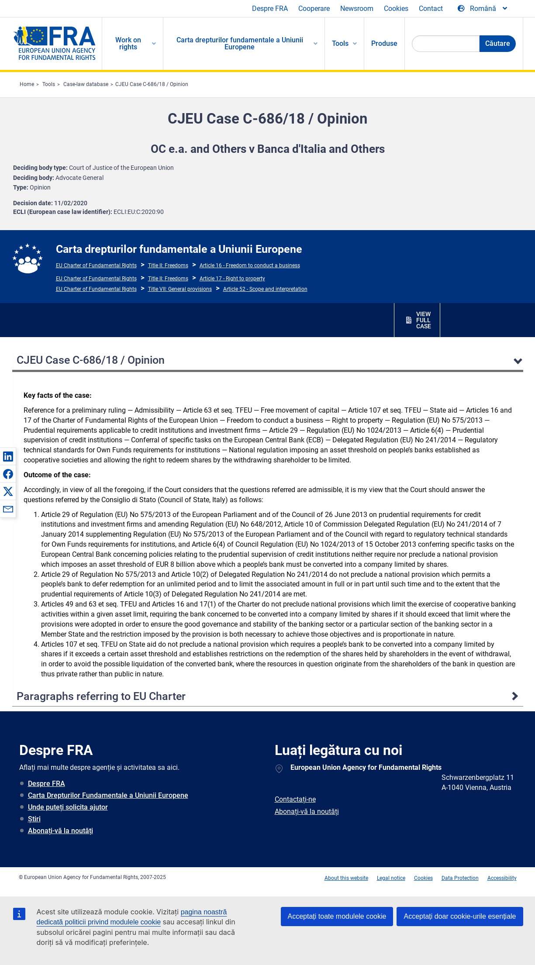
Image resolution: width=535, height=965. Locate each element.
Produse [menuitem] (384, 43)
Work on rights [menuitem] (128, 43)
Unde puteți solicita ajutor (68, 807)
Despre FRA (270, 8)
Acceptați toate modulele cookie (337, 916)
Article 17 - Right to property (232, 279)
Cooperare (314, 8)
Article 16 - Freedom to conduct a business (250, 265)
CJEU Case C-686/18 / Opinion (151, 84)
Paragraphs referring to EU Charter (101, 696)
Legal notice (391, 878)
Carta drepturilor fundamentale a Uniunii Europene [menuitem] (239, 43)
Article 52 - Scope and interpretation (265, 289)
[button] (8, 456)
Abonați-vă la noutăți (60, 831)
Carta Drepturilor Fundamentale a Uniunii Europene (108, 795)
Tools (48, 84)
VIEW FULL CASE (423, 320)
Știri (34, 819)
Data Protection (460, 878)
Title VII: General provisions (180, 289)
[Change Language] (483, 9)
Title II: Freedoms (168, 265)
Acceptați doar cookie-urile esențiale (460, 916)
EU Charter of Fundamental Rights (96, 265)
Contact (431, 8)
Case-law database (85, 84)
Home (27, 84)
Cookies (396, 8)
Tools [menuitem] (340, 43)
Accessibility (502, 878)
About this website (346, 878)
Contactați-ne (295, 799)
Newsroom (356, 8)
